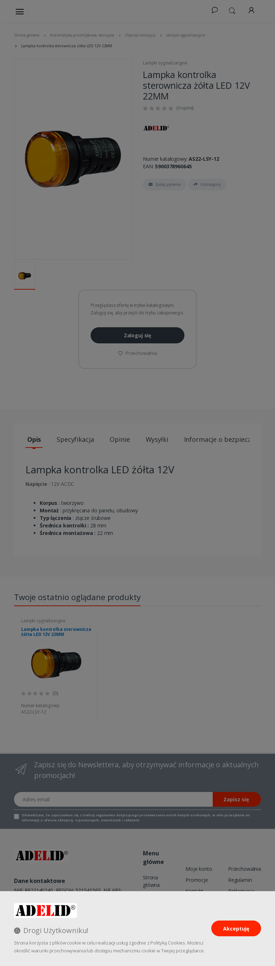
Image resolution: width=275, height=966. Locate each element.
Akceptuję (236, 928)
